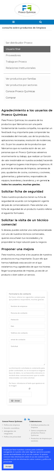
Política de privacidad (12, 437)
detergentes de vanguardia (10, 432)
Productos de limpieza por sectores (41, 439)
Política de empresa (12, 425)
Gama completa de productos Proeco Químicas (38, 433)
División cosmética (11, 428)
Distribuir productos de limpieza (40, 426)
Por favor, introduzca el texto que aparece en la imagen (26, 384)
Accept (8, 466)
